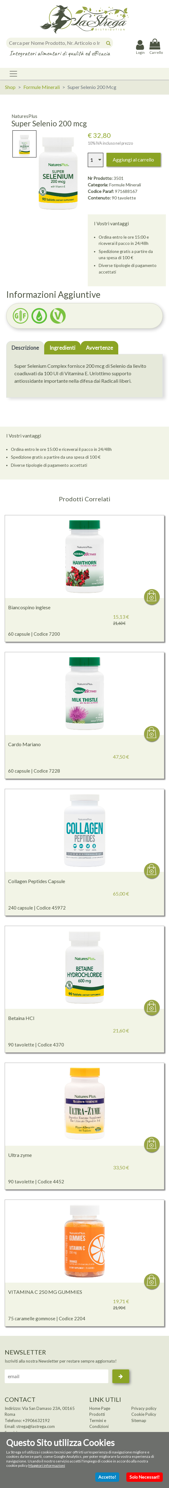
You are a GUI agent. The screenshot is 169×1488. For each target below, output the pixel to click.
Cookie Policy (143, 1414)
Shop (10, 87)
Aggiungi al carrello (133, 159)
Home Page (99, 1408)
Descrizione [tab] (25, 347)
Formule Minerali (41, 87)
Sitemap (138, 1420)
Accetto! (107, 1477)
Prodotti (97, 1414)
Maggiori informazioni (46, 1465)
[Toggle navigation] (13, 74)
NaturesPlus (24, 116)
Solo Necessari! (144, 1477)
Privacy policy (144, 1408)
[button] (39, 316)
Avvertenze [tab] (99, 347)
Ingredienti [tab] (62, 347)
